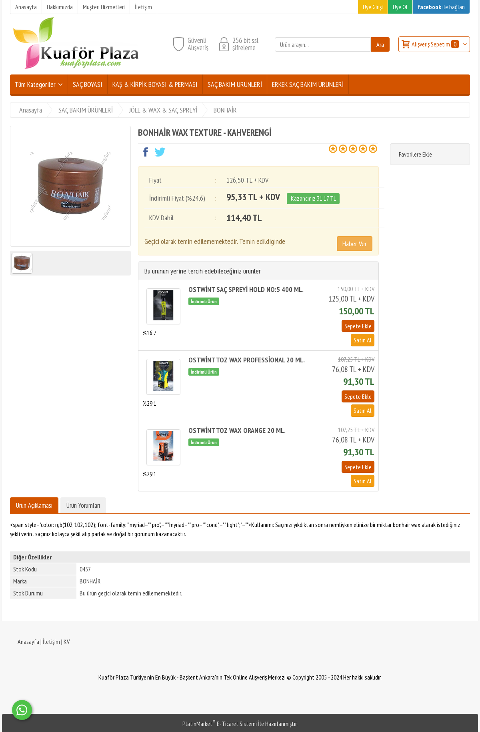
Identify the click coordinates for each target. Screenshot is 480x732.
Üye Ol (400, 7)
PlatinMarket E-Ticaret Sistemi (219, 724)
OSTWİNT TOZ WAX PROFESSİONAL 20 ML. (246, 359)
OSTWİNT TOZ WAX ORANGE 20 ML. (237, 430)
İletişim (51, 641)
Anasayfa (28, 641)
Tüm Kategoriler (35, 84)
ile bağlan (441, 7)
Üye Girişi (373, 7)
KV (67, 641)
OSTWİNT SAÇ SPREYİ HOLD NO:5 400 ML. (246, 289)
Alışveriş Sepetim (436, 44)
